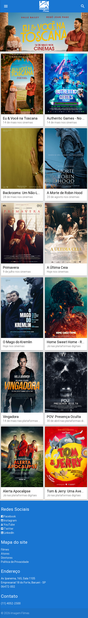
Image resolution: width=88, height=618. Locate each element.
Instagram (9, 520)
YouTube (8, 524)
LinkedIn (7, 533)
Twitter (7, 528)
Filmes (5, 549)
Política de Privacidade (15, 562)
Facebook (8, 516)
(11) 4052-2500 (11, 603)
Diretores (6, 557)
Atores (5, 553)
